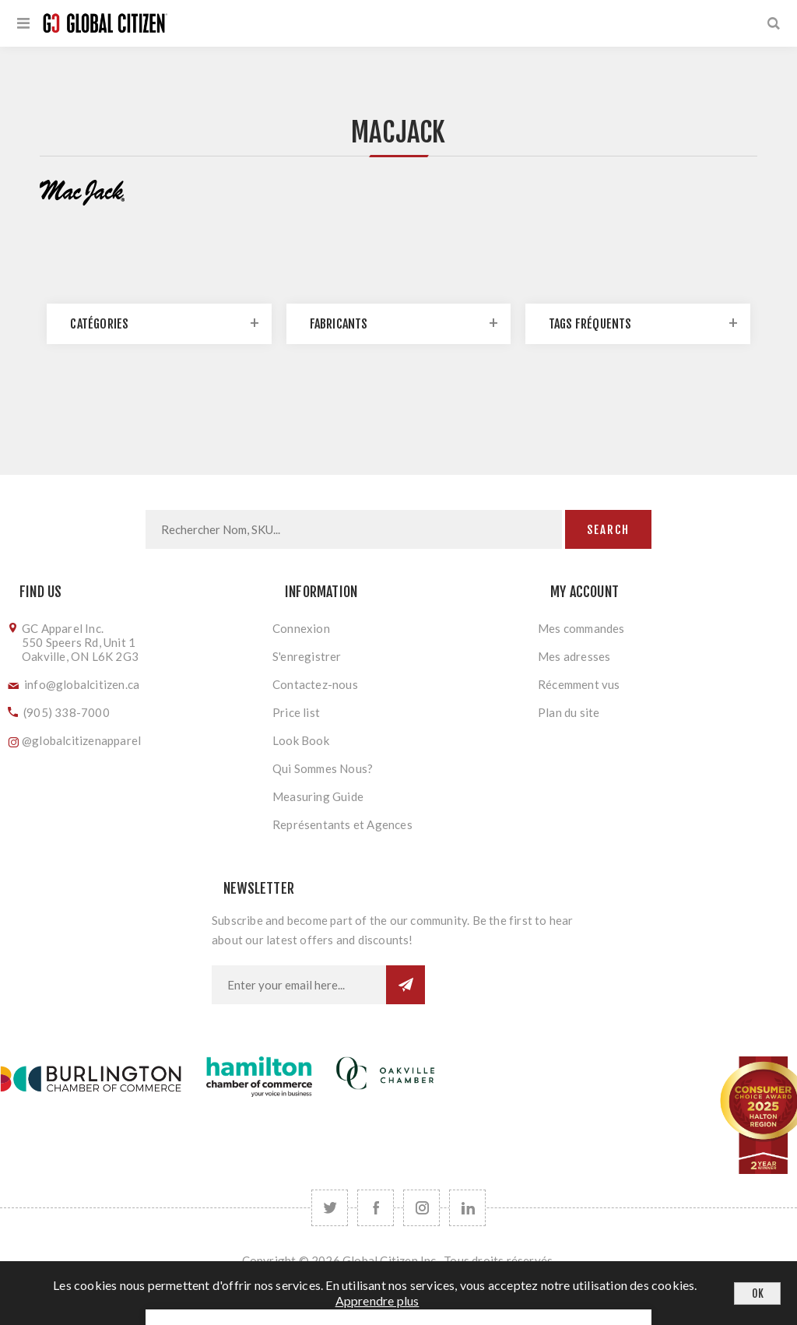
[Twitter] (329, 1208)
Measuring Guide (317, 796)
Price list (296, 712)
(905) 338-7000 (66, 712)
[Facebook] (375, 1208)
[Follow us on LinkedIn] (467, 1208)
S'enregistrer (307, 656)
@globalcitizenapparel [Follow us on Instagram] (81, 740)
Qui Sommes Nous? (322, 768)
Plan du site (568, 712)
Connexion (301, 628)
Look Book (300, 740)
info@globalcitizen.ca (81, 684)
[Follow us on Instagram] (421, 1208)
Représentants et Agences (342, 824)
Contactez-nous (315, 684)
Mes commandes (581, 628)
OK (758, 1293)
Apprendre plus (377, 1300)
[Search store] (354, 529)
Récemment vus (579, 684)
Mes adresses (574, 656)
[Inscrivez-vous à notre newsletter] (299, 984)
